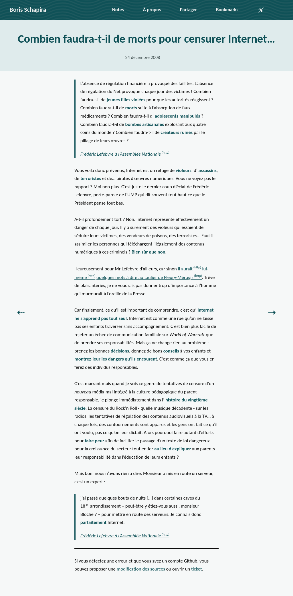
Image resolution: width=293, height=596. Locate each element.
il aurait (185, 269)
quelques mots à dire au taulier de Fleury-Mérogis (144, 277)
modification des (141, 569)
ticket (196, 569)
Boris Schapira (28, 9)
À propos (152, 10)
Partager (188, 10)
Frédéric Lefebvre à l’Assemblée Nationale (120, 154)
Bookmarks (227, 10)
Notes (118, 10)
